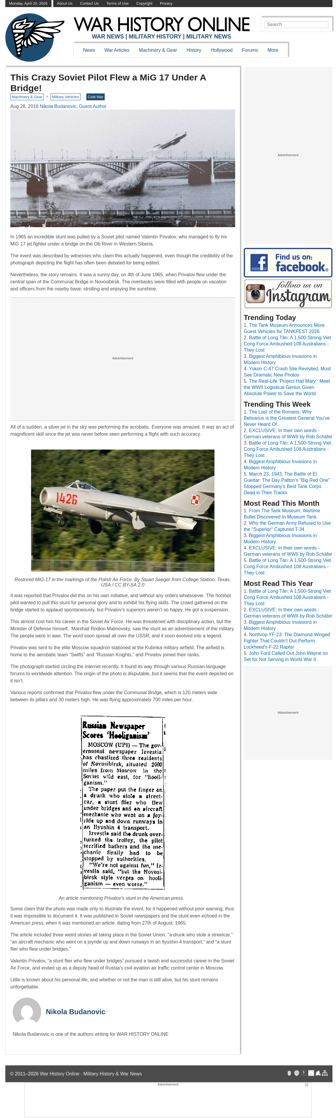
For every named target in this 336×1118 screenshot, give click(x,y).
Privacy (166, 3)
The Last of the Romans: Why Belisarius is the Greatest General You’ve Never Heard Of (287, 418)
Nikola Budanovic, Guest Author (73, 106)
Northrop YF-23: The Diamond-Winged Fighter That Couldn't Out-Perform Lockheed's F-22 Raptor (287, 641)
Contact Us (89, 3)
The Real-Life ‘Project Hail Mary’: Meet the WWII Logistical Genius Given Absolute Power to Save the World (287, 387)
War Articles (117, 50)
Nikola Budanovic (75, 1012)
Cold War (96, 97)
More (273, 50)
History (194, 50)
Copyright (144, 3)
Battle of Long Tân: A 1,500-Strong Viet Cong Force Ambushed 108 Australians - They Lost (287, 344)
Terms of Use (117, 3)
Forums (250, 50)
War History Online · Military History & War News (91, 1073)
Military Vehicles (65, 97)
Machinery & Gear (158, 50)
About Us (64, 3)
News (89, 50)
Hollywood (221, 50)
